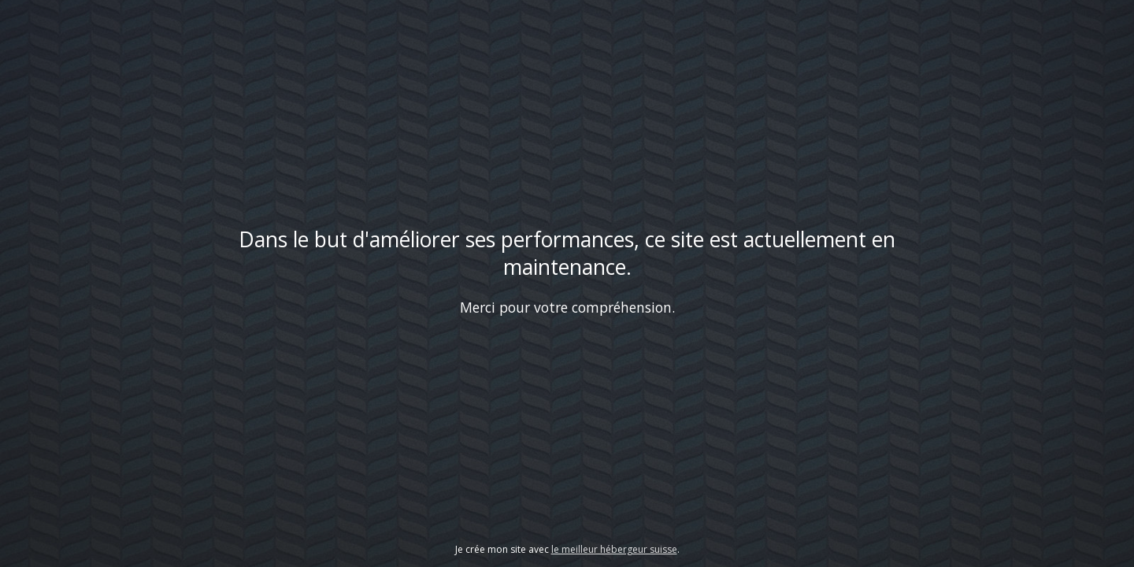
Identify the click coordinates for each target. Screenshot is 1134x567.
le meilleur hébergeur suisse (614, 549)
